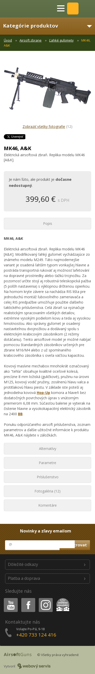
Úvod (8, 40)
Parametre (47, 462)
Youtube (9, 599)
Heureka (61, 599)
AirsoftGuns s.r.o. (22, 9)
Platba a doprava (24, 578)
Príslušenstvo (48, 476)
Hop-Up (43, 392)
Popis (47, 223)
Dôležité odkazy (23, 564)
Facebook (27, 599)
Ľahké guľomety (61, 40)
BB (20, 413)
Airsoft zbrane (31, 40)
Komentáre (47, 505)
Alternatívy (47, 448)
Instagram (45, 599)
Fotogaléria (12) (47, 491)
